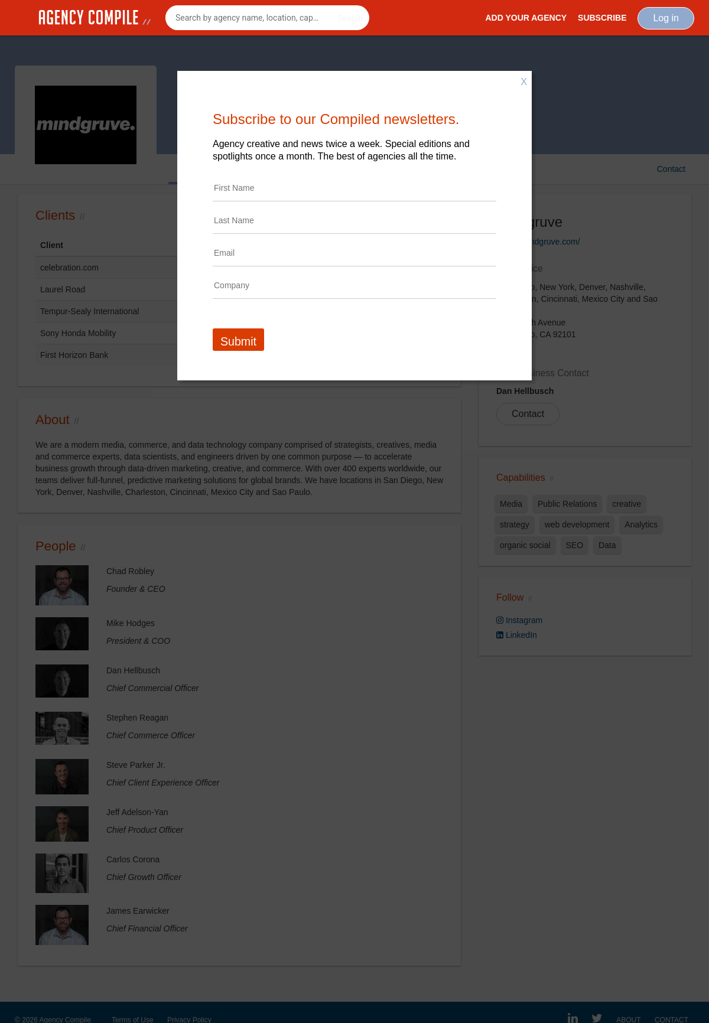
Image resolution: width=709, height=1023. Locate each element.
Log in (666, 18)
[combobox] (267, 17)
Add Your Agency (526, 17)
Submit (238, 341)
